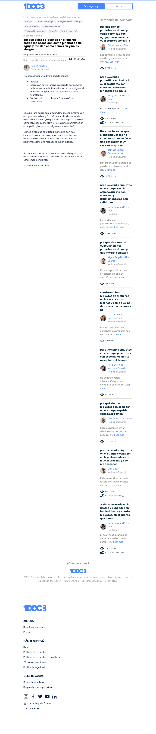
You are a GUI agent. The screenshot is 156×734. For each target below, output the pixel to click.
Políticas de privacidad (34, 652)
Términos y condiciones (35, 662)
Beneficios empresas (34, 627)
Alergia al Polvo (32, 26)
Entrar (119, 6)
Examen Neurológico (45, 21)
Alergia (78, 21)
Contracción (66, 31)
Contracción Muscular (35, 31)
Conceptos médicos (33, 682)
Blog (25, 647)
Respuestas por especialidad (38, 687)
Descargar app (91, 6)
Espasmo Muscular (51, 26)
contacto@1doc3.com (37, 703)
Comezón (53, 31)
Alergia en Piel (65, 21)
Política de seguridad (34, 667)
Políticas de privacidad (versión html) (42, 657)
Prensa (27, 632)
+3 (76, 31)
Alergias (28, 21)
